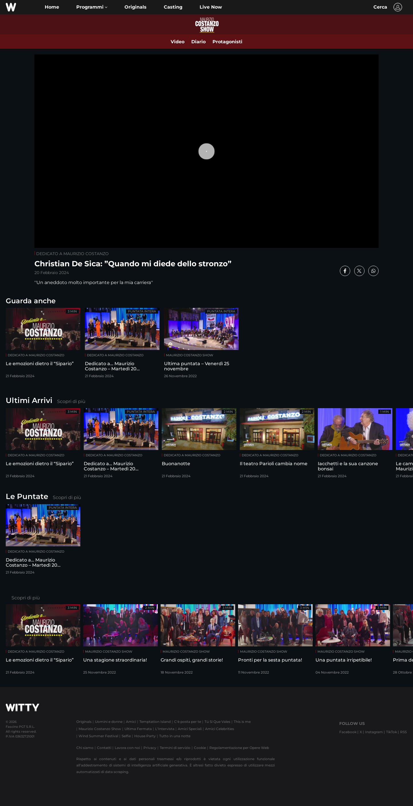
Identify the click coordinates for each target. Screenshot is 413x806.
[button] (91, 7)
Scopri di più (71, 401)
